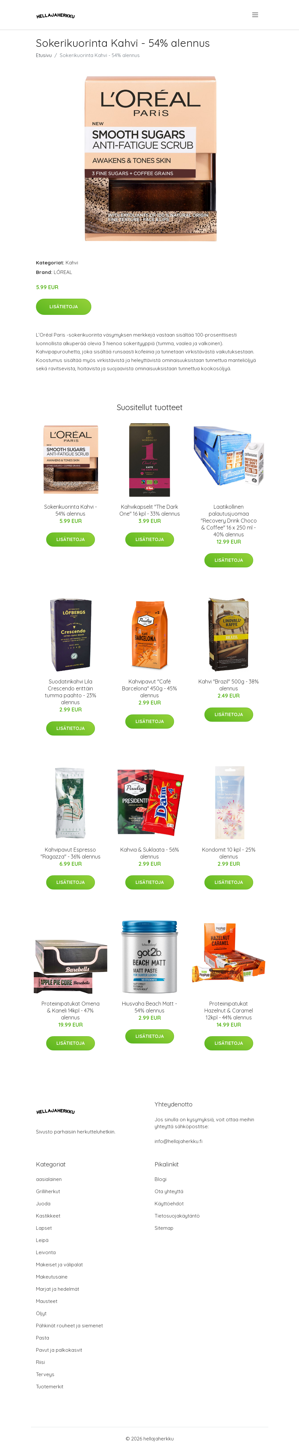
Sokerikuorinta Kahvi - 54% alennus (70, 510)
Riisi (40, 1362)
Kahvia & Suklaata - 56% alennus (149, 853)
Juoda (43, 1203)
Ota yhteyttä (169, 1191)
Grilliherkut (48, 1191)
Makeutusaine (52, 1277)
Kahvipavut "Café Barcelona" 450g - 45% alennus (149, 688)
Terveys (45, 1374)
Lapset (44, 1228)
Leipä (42, 1240)
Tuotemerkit (49, 1386)
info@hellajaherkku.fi (178, 1141)
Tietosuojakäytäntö (177, 1216)
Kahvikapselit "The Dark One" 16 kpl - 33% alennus (149, 510)
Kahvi (72, 262)
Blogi (160, 1179)
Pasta (42, 1338)
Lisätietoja (63, 307)
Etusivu (44, 55)
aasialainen (49, 1179)
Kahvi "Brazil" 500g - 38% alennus (228, 685)
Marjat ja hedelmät (57, 1289)
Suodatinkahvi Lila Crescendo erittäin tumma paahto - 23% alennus (70, 692)
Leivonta (46, 1252)
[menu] (255, 15)
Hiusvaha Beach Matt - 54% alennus (149, 1007)
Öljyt (41, 1313)
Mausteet (46, 1301)
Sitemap (164, 1228)
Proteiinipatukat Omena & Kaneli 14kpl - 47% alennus (71, 1010)
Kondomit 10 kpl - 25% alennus (228, 853)
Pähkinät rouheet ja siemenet (69, 1325)
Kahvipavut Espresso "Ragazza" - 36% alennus (71, 853)
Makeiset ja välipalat (59, 1264)
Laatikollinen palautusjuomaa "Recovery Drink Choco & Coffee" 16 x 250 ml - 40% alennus (229, 520)
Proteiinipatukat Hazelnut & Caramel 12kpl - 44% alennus (228, 1010)
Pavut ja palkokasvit (59, 1350)
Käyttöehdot (169, 1203)
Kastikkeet (48, 1216)
